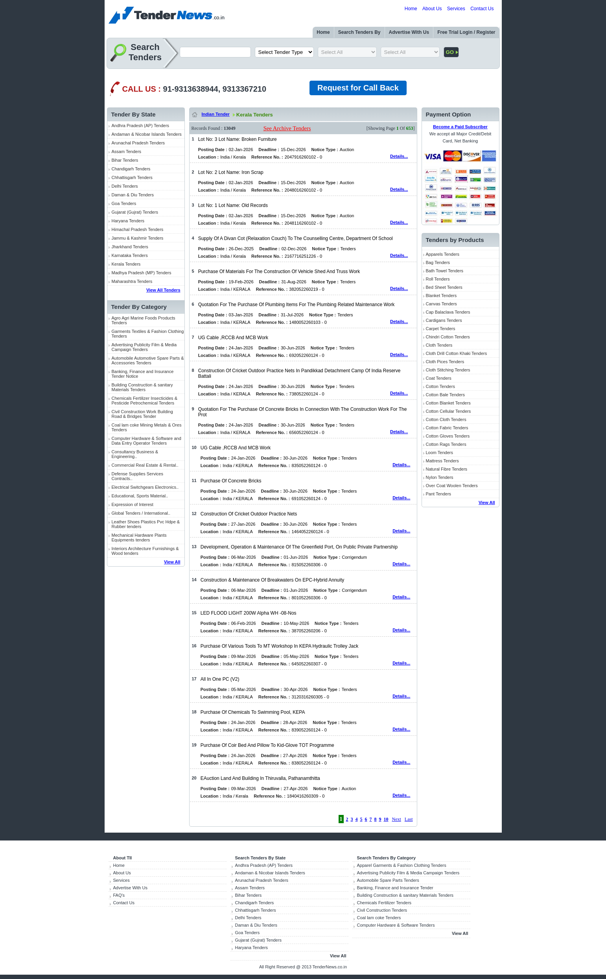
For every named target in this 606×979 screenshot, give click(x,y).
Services (456, 8)
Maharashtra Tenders (132, 281)
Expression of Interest (132, 504)
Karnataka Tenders (130, 255)
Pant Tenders (438, 493)
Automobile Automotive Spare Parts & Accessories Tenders (148, 360)
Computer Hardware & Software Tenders (396, 925)
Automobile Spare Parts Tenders (388, 880)
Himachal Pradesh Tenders (138, 229)
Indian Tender (216, 114)
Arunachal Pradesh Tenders (138, 142)
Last (409, 819)
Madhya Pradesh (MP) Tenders (141, 272)
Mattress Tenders (442, 460)
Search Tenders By (359, 32)
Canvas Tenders (441, 303)
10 (386, 819)
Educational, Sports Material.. (140, 495)
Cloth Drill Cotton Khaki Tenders (456, 353)
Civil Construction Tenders (382, 910)
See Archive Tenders (287, 128)
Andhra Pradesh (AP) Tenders (140, 125)
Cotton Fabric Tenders (447, 427)
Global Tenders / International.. (141, 513)
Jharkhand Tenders (130, 246)
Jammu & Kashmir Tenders (138, 238)
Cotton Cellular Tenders (448, 411)
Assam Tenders (127, 151)
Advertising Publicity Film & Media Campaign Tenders (144, 347)
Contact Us (482, 8)
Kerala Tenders (126, 264)
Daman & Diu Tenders (133, 194)
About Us (432, 8)
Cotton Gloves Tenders (448, 436)
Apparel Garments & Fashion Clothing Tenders (401, 865)
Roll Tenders (438, 279)
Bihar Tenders (125, 160)
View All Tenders (163, 290)
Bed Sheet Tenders (444, 287)
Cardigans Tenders (444, 320)
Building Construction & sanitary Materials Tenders (142, 387)
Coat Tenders (438, 378)
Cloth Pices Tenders (445, 361)
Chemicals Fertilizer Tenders (384, 902)
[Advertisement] (145, 692)
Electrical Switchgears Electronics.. (145, 487)
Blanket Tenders (441, 295)
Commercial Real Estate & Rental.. (145, 465)
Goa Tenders (124, 203)
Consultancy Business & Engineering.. (135, 454)
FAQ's (119, 895)
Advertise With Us (409, 32)
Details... (399, 156)
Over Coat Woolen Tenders (452, 485)
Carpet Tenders (440, 328)
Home (411, 8)
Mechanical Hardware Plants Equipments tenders (139, 537)
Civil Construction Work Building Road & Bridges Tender (142, 414)
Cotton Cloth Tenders (446, 419)
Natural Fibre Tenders (447, 469)
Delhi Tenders (125, 186)
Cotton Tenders (440, 386)
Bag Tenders (438, 262)
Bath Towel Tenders (445, 270)
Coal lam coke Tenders (379, 917)
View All (172, 562)
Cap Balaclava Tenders (448, 312)
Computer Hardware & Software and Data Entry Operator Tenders (146, 440)
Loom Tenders (439, 452)
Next (396, 819)
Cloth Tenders (439, 345)
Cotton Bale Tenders (445, 394)
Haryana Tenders (128, 220)
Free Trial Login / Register (466, 32)
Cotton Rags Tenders (446, 444)
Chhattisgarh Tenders (132, 177)
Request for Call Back (358, 87)
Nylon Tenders (439, 477)
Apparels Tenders (442, 254)
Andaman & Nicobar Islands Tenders (147, 134)
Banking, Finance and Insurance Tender (395, 887)
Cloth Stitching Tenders (448, 370)
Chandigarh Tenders (131, 168)
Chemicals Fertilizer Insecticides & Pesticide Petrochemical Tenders (145, 400)
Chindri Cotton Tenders (448, 336)
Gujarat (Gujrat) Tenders (135, 212)
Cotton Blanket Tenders (448, 403)
